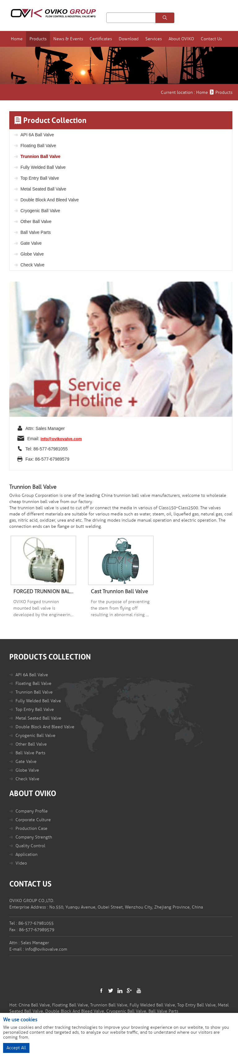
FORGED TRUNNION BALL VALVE (43, 591)
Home (26, 38)
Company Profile (31, 810)
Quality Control (30, 845)
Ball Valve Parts (35, 232)
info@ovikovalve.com (61, 438)
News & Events (76, 38)
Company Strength (33, 836)
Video (21, 862)
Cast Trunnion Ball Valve (119, 591)
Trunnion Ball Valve (40, 156)
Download (135, 38)
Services (160, 38)
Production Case (31, 828)
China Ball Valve (34, 1004)
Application (26, 854)
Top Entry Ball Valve (39, 177)
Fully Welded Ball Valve (43, 166)
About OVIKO (187, 38)
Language (182, 15)
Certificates (108, 38)
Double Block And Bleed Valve (49, 199)
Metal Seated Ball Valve (43, 188)
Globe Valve (32, 253)
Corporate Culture (33, 819)
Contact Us (216, 38)
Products (46, 38)
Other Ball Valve (35, 221)
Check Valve (32, 264)
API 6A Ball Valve (37, 134)
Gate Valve (31, 242)
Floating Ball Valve (38, 145)
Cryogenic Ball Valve (40, 210)
